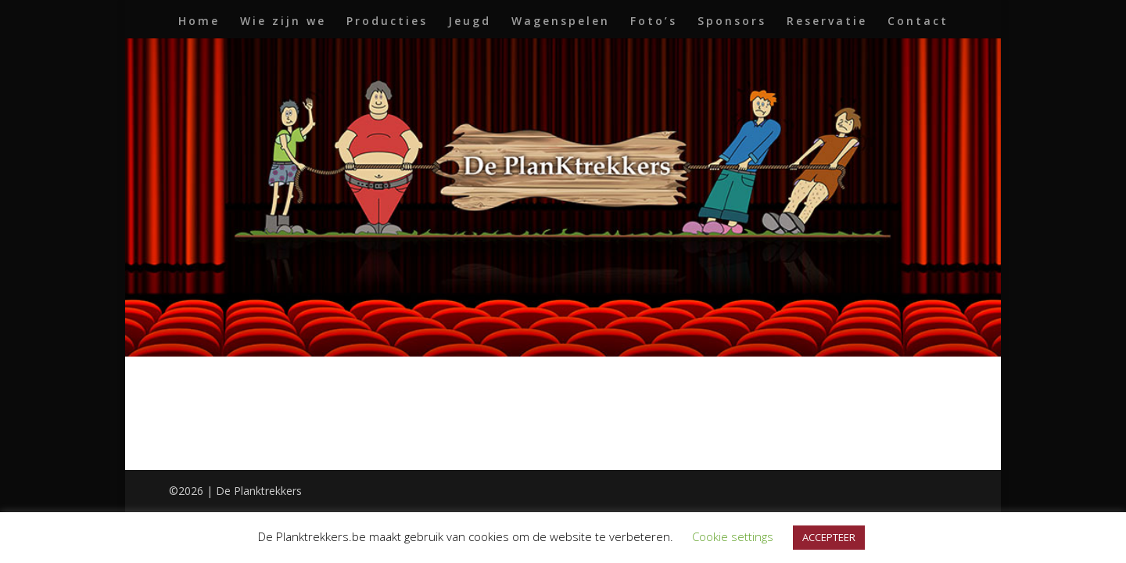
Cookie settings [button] (732, 536)
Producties (387, 22)
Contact (918, 22)
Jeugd (469, 22)
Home (199, 22)
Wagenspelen (560, 22)
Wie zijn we (283, 22)
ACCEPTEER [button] (828, 537)
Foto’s (653, 22)
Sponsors (731, 22)
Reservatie (827, 22)
